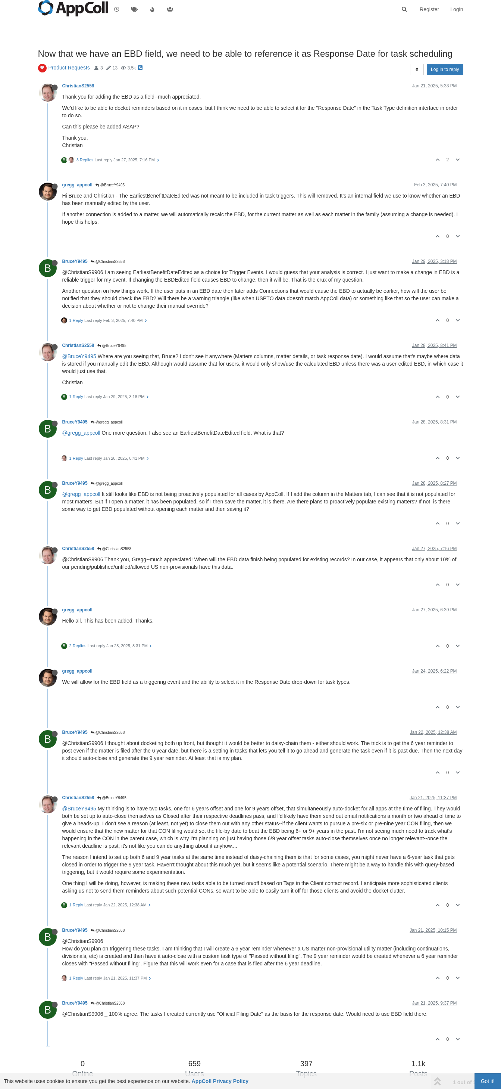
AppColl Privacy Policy (220, 1081)
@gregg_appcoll (107, 422)
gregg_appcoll (77, 184)
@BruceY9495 (110, 185)
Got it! (488, 1081)
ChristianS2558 (78, 86)
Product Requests (69, 68)
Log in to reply (445, 69)
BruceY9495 (75, 261)
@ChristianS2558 (108, 262)
